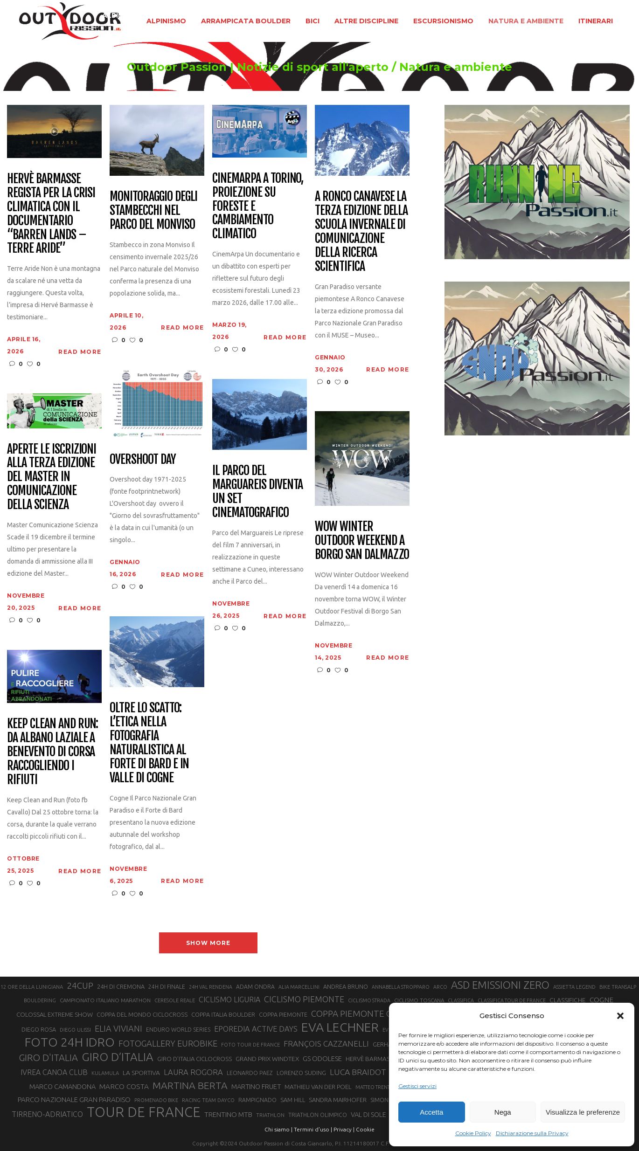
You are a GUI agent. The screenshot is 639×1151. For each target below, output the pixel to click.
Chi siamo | (278, 1129)
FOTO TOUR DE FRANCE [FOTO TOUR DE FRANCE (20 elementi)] (250, 1045)
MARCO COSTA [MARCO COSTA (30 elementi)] (124, 1086)
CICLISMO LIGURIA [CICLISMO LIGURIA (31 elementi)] (229, 999)
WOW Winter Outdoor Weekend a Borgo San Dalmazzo (362, 541)
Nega (502, 1112)
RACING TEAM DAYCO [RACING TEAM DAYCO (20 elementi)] (208, 1100)
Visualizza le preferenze (583, 1112)
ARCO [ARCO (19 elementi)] (440, 987)
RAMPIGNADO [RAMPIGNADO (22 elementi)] (257, 1100)
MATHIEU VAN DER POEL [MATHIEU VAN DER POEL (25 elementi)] (318, 1086)
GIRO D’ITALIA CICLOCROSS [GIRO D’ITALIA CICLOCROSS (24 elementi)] (194, 1058)
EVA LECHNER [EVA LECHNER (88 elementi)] (340, 1027)
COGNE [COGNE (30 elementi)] (601, 1000)
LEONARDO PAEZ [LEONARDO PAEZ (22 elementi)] (250, 1073)
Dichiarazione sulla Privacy (532, 1133)
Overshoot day (142, 460)
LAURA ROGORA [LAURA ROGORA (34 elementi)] (193, 1072)
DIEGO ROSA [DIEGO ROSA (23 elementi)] (38, 1029)
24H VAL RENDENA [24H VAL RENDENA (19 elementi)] (210, 987)
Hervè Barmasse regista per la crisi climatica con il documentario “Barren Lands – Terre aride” (51, 213)
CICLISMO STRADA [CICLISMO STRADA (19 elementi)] (369, 1000)
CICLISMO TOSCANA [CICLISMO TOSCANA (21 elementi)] (419, 1000)
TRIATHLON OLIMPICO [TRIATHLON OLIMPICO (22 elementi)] (317, 1115)
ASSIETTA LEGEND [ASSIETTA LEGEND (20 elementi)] (574, 987)
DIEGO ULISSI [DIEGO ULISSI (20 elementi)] (75, 1030)
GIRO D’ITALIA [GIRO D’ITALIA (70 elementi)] (117, 1057)
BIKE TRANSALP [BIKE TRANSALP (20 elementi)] (617, 987)
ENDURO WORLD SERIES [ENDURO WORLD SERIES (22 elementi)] (178, 1030)
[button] (620, 1015)
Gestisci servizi (417, 1085)
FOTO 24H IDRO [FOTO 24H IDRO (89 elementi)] (70, 1042)
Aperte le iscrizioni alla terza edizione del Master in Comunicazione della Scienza (51, 477)
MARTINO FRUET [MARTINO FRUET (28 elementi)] (256, 1086)
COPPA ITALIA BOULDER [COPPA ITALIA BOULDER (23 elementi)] (223, 1014)
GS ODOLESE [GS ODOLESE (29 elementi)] (322, 1058)
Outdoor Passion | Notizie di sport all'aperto (258, 67)
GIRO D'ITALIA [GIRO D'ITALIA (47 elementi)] (48, 1057)
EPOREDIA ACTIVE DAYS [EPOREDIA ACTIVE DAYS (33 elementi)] (256, 1029)
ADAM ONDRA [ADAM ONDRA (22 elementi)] (255, 987)
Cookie (365, 1129)
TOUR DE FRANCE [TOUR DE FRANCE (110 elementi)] (144, 1112)
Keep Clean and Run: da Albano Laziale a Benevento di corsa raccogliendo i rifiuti (52, 751)
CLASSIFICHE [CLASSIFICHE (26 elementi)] (567, 1000)
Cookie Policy (473, 1133)
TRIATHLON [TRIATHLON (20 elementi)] (270, 1115)
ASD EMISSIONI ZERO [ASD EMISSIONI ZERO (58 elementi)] (500, 985)
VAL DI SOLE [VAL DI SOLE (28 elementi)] (368, 1114)
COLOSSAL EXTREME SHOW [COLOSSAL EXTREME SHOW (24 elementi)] (54, 1014)
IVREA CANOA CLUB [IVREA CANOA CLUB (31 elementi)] (54, 1072)
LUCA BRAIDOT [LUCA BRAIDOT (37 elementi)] (358, 1072)
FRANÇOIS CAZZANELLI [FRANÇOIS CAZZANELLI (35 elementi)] (326, 1043)
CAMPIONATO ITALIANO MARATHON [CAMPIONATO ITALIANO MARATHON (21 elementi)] (105, 1000)
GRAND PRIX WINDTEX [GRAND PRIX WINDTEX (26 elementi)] (267, 1058)
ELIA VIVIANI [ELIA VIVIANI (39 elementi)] (118, 1028)
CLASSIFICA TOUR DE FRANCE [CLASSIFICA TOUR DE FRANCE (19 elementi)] (512, 1000)
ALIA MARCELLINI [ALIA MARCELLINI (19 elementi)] (299, 987)
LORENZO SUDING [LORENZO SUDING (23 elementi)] (301, 1072)
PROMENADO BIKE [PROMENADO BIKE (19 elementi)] (156, 1100)
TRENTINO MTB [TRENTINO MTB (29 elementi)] (228, 1114)
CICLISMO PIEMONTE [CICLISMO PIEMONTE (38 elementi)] (304, 999)
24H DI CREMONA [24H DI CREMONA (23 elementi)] (121, 986)
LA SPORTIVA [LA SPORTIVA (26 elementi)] (141, 1072)
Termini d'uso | (313, 1129)
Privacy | (343, 1129)
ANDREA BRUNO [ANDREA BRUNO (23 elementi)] (345, 986)
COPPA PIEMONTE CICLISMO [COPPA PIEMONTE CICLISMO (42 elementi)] (368, 1013)
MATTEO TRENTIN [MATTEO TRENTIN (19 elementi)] (375, 1087)
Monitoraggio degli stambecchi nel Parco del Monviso (153, 211)
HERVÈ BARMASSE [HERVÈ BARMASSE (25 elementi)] (371, 1058)
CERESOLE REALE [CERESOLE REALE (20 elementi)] (174, 1000)
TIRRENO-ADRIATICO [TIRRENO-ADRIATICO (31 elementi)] (47, 1114)
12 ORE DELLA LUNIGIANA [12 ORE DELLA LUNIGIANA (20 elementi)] (31, 987)
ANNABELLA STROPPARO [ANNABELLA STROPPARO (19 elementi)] (401, 987)
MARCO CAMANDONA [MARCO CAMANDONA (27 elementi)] (62, 1086)
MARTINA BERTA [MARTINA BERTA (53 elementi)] (190, 1085)
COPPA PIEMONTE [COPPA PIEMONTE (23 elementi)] (283, 1014)
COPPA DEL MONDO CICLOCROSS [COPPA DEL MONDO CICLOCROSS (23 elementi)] (142, 1014)
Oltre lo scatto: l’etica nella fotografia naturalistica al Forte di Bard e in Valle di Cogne (149, 743)
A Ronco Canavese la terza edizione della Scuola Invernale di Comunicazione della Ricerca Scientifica (361, 231)
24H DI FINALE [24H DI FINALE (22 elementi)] (166, 987)
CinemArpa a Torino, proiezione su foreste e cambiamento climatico (257, 206)
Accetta (431, 1112)
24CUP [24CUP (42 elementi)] (80, 985)
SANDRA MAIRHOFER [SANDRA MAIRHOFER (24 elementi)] (338, 1099)
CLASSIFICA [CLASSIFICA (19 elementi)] (461, 1000)
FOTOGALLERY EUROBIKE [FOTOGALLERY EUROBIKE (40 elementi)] (167, 1043)
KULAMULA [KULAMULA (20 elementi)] (105, 1073)
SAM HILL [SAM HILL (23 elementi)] (292, 1099)
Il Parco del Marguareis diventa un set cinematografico (257, 492)
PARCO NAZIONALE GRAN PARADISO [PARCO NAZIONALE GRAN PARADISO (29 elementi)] (74, 1099)
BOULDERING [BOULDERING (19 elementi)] (40, 1000)
